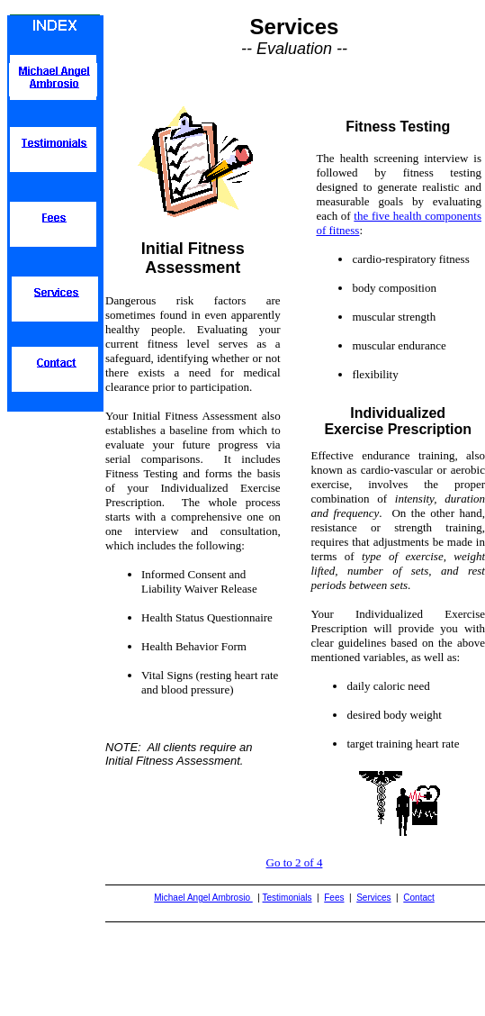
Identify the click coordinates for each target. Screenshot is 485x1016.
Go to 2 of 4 (294, 862)
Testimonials (287, 898)
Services (373, 898)
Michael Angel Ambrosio (203, 898)
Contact (418, 898)
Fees (334, 898)
